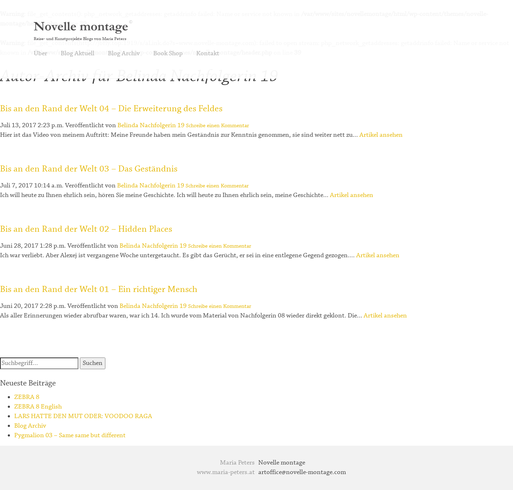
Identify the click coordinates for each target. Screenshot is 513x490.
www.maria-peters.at (226, 472)
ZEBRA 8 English (38, 406)
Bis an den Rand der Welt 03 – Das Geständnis (88, 169)
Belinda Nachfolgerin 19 (150, 125)
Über (40, 53)
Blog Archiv (124, 53)
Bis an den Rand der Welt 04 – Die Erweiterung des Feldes (111, 109)
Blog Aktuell (77, 53)
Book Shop (168, 53)
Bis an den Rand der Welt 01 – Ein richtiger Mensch (98, 289)
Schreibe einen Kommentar (217, 125)
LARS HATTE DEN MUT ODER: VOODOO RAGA (83, 416)
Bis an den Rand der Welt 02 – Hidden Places (86, 229)
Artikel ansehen (381, 135)
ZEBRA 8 (26, 397)
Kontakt (207, 53)
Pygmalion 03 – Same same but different (70, 435)
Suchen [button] (93, 363)
